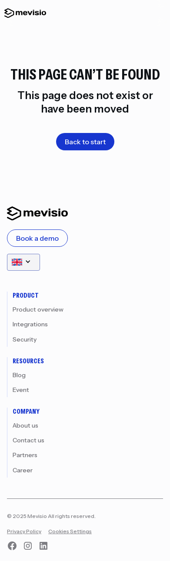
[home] (23, 13)
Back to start (85, 141)
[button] (23, 262)
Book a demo (37, 238)
